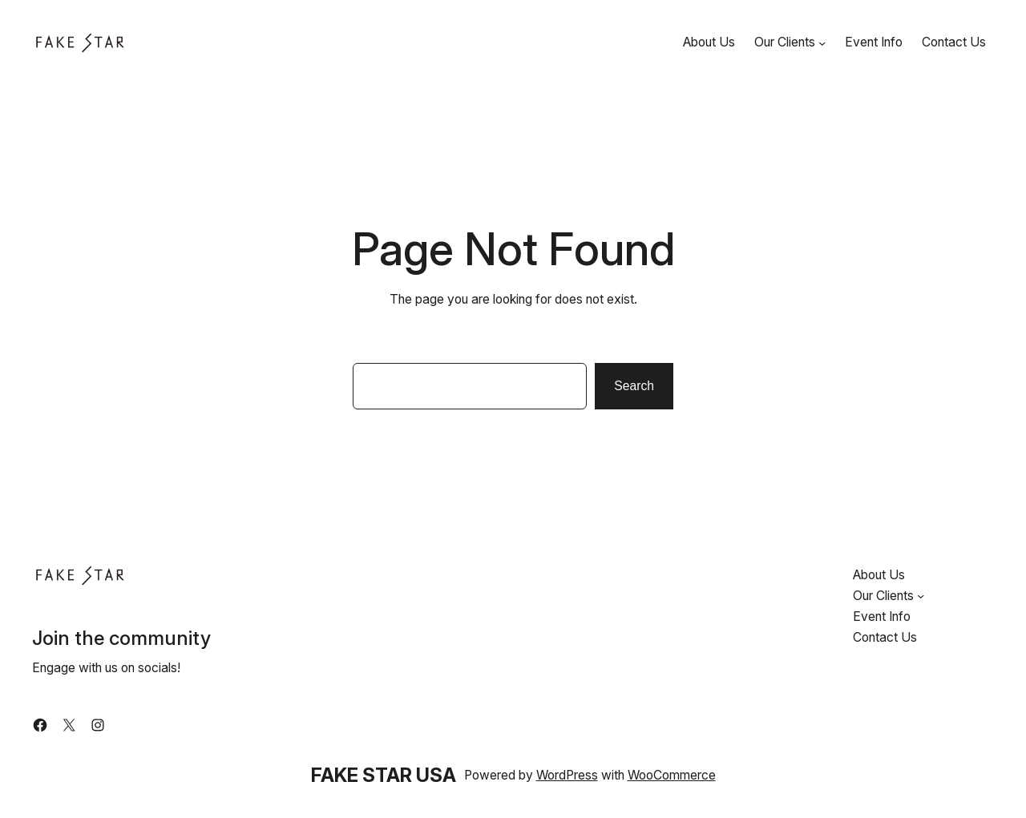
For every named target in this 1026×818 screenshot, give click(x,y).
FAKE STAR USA (383, 775)
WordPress (567, 775)
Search (634, 386)
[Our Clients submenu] (822, 42)
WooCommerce (672, 775)
